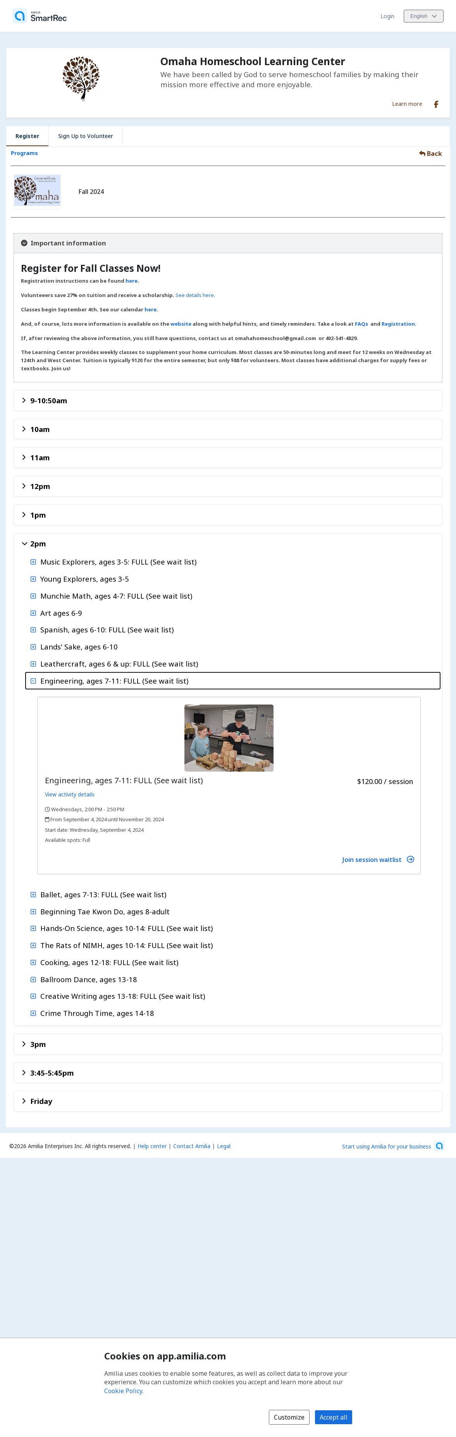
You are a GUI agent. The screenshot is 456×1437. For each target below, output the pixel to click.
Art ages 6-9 (61, 613)
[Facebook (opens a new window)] (436, 102)
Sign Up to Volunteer (85, 136)
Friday (41, 1101)
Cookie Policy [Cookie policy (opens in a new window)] (123, 1391)
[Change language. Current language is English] (424, 16)
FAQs (361, 323)
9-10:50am (48, 400)
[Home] (39, 16)
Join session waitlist (378, 859)
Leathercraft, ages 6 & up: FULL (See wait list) (119, 663)
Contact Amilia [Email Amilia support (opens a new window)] (191, 1146)
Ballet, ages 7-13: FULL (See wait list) (103, 894)
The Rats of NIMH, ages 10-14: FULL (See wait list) (126, 945)
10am (40, 429)
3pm (38, 1044)
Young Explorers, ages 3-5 (84, 579)
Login (387, 16)
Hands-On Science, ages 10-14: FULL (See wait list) (126, 928)
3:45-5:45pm (52, 1073)
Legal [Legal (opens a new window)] (224, 1146)
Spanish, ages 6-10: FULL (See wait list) (107, 629)
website (181, 323)
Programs (24, 153)
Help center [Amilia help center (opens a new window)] (152, 1146)
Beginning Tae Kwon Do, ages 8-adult (105, 911)
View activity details (70, 794)
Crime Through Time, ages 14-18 (97, 1013)
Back (430, 153)
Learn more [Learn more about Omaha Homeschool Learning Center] (407, 103)
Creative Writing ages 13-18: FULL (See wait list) (122, 996)
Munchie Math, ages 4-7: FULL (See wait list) (116, 596)
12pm (40, 486)
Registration (398, 323)
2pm (38, 543)
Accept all (334, 1417)
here (132, 280)
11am (40, 457)
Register (27, 136)
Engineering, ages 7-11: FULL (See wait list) (114, 681)
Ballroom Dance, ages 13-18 (88, 979)
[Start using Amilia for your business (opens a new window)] (393, 1146)
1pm (38, 515)
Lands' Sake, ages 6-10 (79, 646)
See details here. (195, 295)
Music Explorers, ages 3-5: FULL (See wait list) (118, 562)
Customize (289, 1417)
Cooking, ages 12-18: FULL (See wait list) (109, 962)
